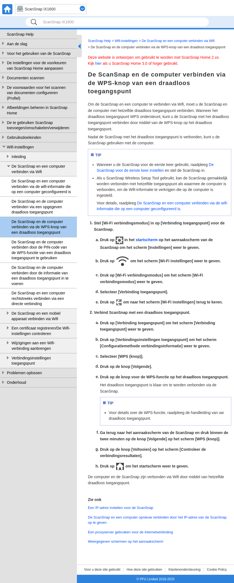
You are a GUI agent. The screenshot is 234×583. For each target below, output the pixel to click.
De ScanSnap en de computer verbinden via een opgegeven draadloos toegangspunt (37, 206)
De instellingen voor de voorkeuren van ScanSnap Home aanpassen (36, 66)
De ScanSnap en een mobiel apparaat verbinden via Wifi (36, 316)
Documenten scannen (25, 78)
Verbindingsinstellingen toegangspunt (31, 361)
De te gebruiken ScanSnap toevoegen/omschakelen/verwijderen (38, 125)
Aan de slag (17, 44)
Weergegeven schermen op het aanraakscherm (125, 541)
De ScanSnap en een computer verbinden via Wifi (38, 169)
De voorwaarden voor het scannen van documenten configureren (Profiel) (36, 92)
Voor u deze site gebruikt (102, 569)
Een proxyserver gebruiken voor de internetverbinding (130, 532)
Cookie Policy (217, 569)
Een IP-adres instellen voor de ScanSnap (120, 508)
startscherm (147, 240)
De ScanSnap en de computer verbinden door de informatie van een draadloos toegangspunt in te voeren (40, 275)
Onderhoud (16, 382)
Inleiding (19, 156)
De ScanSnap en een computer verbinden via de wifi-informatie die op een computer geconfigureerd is (41, 186)
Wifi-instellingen (20, 147)
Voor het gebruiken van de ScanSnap (39, 53)
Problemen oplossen (24, 373)
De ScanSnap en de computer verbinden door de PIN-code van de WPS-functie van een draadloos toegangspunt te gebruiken (41, 250)
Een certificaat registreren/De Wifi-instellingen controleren (41, 331)
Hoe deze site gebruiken (144, 569)
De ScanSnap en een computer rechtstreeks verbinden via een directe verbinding (38, 298)
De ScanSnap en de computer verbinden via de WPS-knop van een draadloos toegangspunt (39, 227)
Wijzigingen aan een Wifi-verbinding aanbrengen (33, 346)
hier (98, 63)
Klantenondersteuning (184, 569)
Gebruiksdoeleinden (24, 137)
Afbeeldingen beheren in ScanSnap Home (37, 110)
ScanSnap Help (20, 34)
